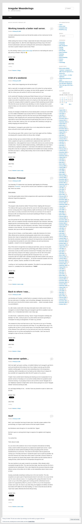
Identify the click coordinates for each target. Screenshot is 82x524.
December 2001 (63, 300)
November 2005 (63, 221)
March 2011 (62, 147)
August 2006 (62, 206)
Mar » (70, 104)
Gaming (61, 47)
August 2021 (62, 110)
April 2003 (61, 273)
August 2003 (62, 267)
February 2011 (62, 148)
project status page (27, 50)
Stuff (10, 416)
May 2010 (61, 162)
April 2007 (61, 192)
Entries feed (62, 26)
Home (10, 17)
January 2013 (62, 127)
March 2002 (62, 295)
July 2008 (61, 169)
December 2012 (63, 128)
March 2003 (62, 275)
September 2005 (63, 224)
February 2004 (62, 256)
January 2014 (62, 120)
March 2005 (62, 235)
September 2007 (63, 184)
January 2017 (62, 111)
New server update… (18, 358)
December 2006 (63, 199)
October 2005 (62, 223)
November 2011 (63, 140)
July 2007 (61, 187)
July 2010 (61, 159)
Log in (60, 24)
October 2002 (62, 283)
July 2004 (61, 248)
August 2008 (62, 167)
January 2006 (62, 218)
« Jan (62, 104)
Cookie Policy (31, 521)
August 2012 (62, 132)
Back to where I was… (19, 291)
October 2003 (62, 263)
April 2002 (61, 294)
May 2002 (61, 292)
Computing (62, 43)
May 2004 (61, 251)
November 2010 (63, 152)
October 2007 (62, 182)
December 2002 (63, 280)
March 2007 (62, 194)
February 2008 (62, 175)
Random (14, 70)
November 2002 (63, 282)
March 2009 (62, 164)
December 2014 (63, 118)
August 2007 (62, 186)
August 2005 (62, 226)
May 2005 (61, 231)
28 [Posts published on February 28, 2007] (66, 102)
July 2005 (61, 228)
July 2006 (61, 208)
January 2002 (62, 299)
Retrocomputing (63, 57)
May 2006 (61, 211)
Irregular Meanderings (20, 8)
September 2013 (63, 121)
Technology (62, 62)
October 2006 (62, 202)
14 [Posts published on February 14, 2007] (66, 99)
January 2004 (62, 258)
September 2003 (63, 265)
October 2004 (62, 243)
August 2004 (62, 246)
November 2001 (63, 302)
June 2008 (61, 170)
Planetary (61, 54)
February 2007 (62, 196)
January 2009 (62, 165)
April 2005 (61, 233)
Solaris (61, 60)
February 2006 (62, 216)
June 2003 (61, 270)
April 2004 (61, 253)
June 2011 (61, 143)
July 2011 (61, 142)
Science (61, 59)
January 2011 (62, 150)
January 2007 (62, 197)
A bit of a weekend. (17, 78)
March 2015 (62, 116)
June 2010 (61, 160)
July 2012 (61, 133)
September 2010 (63, 155)
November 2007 (63, 181)
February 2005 (62, 236)
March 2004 (62, 255)
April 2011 (61, 145)
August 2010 (62, 157)
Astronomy (62, 42)
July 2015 (61, 115)
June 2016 (61, 113)
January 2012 (62, 138)
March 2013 (62, 125)
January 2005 (62, 238)
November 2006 (63, 201)
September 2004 (63, 245)
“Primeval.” (18, 186)
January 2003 (62, 278)
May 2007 (61, 191)
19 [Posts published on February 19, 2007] (62, 101)
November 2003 (63, 262)
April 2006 (61, 213)
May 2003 (61, 272)
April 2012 (61, 135)
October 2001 (62, 304)
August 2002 (62, 287)
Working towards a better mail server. (26, 28)
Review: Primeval (16, 178)
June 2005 (61, 229)
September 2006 (63, 204)
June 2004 (61, 250)
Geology (61, 49)
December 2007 (63, 179)
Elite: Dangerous (63, 45)
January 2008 (62, 177)
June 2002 (61, 290)
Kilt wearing (62, 50)
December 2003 (63, 260)
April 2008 (61, 172)
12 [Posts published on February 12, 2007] (62, 99)
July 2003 (61, 268)
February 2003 (62, 277)
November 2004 (63, 241)
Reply (19, 70)
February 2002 (62, 297)
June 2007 (61, 189)
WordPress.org (63, 29)
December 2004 (63, 240)
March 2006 (62, 214)
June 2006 (61, 209)
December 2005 (63, 219)
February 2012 (62, 137)
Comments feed (63, 28)
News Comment (63, 52)
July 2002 (61, 289)
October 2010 (62, 154)
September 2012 (63, 130)
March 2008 (62, 174)
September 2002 (63, 285)
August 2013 (62, 123)
